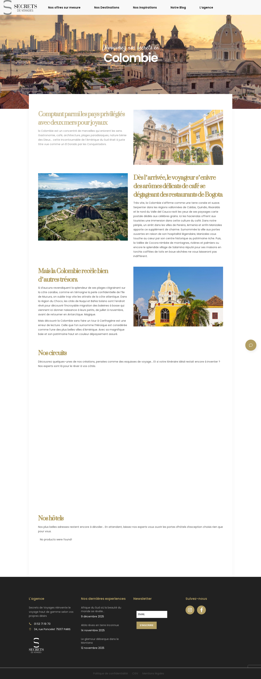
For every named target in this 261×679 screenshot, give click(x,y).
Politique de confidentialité (110, 673)
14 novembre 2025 (93, 630)
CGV (135, 673)
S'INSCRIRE (147, 625)
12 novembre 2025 (92, 648)
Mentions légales (153, 673)
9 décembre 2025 (92, 616)
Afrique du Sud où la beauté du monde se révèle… (101, 609)
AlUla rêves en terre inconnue (100, 625)
